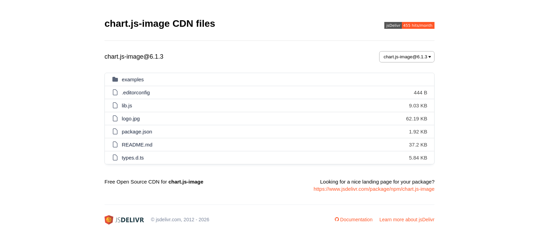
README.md (137, 145)
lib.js (127, 105)
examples (133, 79)
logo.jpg (131, 118)
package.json (137, 131)
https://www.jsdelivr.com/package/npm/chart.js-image (374, 189)
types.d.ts (133, 158)
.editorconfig (136, 92)
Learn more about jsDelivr (407, 219)
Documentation (354, 219)
